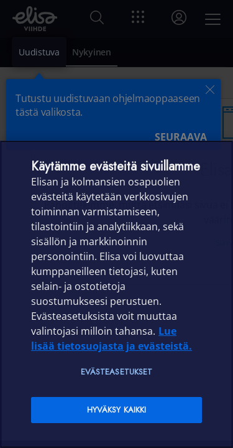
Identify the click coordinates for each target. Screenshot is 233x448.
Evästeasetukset (117, 372)
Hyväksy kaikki (117, 410)
